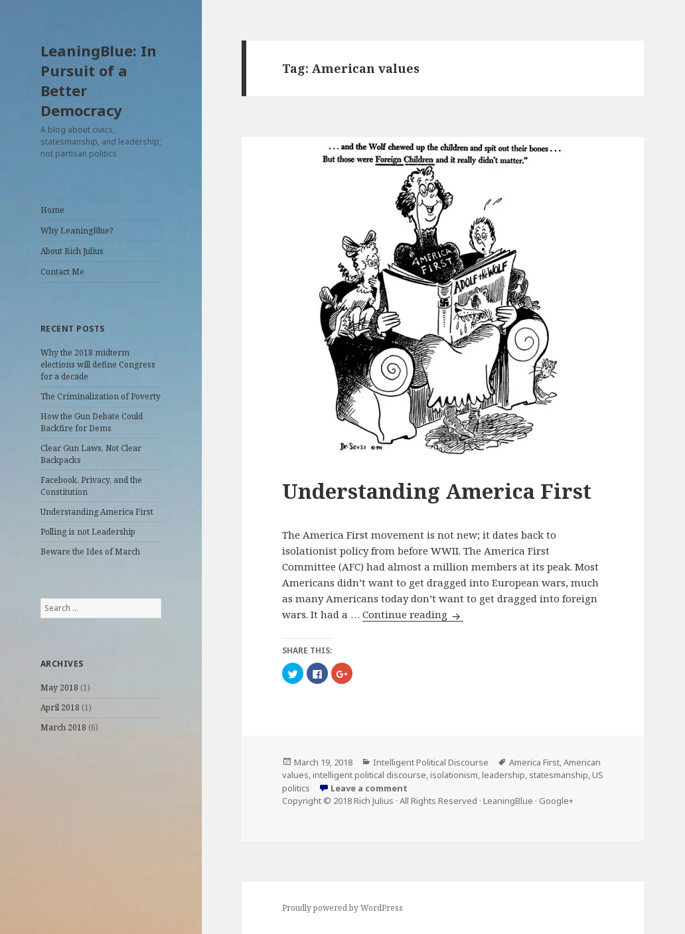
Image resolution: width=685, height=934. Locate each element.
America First (534, 762)
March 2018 (63, 727)
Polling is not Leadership (87, 531)
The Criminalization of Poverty (100, 396)
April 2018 (60, 707)
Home (52, 210)
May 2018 (59, 687)
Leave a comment (369, 788)
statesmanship (558, 775)
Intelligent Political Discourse (431, 762)
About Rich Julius (72, 251)
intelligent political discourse (369, 775)
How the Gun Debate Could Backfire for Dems (91, 422)
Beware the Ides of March (90, 551)
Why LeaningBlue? (76, 230)
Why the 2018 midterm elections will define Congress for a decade (97, 364)
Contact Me (62, 271)
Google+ (556, 801)
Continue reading (412, 614)
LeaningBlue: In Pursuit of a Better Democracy (98, 80)
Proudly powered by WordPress (342, 907)
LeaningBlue (508, 801)
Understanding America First (96, 511)
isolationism (454, 775)
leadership (503, 775)
